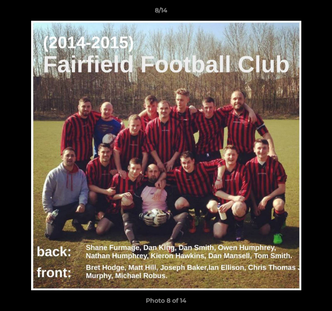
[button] (301, 12)
